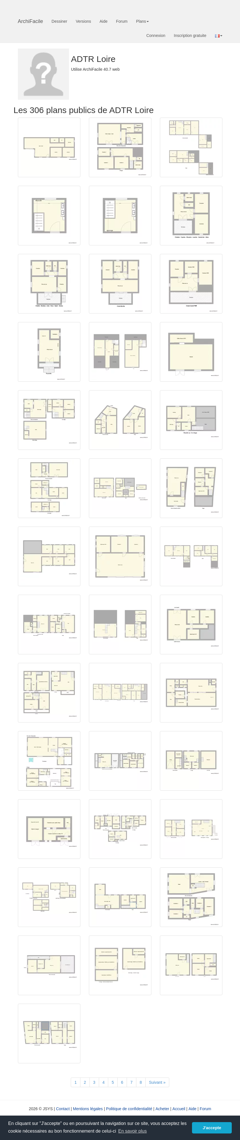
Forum (122, 21)
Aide (103, 21)
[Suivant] (157, 1082)
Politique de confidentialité (129, 1108)
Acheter (162, 1108)
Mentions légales (88, 1108)
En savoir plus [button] (132, 1131)
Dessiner (59, 21)
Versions (83, 21)
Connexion (155, 35)
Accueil (178, 1108)
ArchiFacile (30, 21)
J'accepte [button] (212, 1128)
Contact (63, 1108)
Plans (142, 21)
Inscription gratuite (190, 35)
